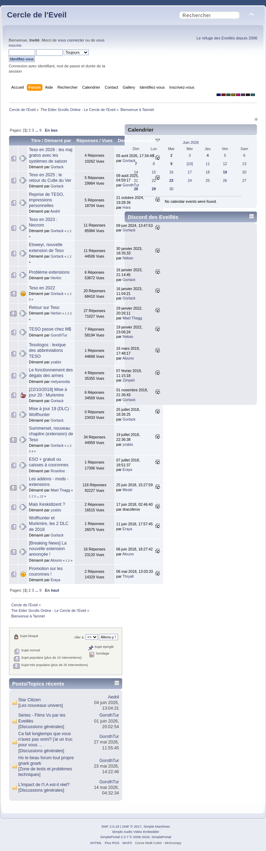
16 (171, 172)
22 (154, 180)
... (37, 130)
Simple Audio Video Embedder (135, 832)
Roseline (57, 471)
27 (244, 180)
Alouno (56, 560)
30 (171, 189)
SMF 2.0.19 (110, 826)
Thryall (128, 576)
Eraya (127, 469)
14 (136, 172)
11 (208, 164)
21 (136, 180)
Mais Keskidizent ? (47, 504)
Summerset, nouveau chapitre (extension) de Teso (51, 434)
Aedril (55, 211)
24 (190, 180)
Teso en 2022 (42, 288)
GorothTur (131, 185)
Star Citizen (29, 699)
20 (244, 172)
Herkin (55, 278)
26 (225, 180)
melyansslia (60, 381)
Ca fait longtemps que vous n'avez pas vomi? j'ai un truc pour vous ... (45, 739)
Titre (36, 140)
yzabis (55, 362)
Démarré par (58, 140)
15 (154, 172)
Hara (127, 207)
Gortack (56, 167)
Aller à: (79, 637)
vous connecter (71, 40)
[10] (190, 164)
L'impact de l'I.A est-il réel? (44, 784)
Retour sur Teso (44, 307)
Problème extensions (49, 272)
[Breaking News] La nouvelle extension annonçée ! (47, 549)
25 (208, 180)
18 (208, 172)
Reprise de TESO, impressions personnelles (46, 200)
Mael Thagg (60, 490)
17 (190, 172)
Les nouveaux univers (40, 705)
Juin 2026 (191, 142)
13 (244, 164)
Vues (107, 140)
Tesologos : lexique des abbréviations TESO (47, 350)
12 (42, 496)
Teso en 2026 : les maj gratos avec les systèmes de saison (50, 155)
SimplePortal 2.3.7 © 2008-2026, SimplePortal (135, 837)
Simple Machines (156, 826)
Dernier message (139, 140)
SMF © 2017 (132, 826)
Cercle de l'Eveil (36, 14)
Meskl (127, 490)
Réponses (87, 140)
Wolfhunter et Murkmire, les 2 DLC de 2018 (49, 524)
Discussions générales (41, 726)
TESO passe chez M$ (50, 329)
